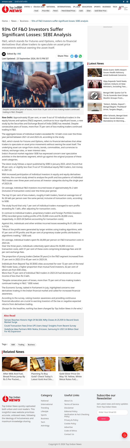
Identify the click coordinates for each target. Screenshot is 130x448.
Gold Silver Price (100, 11)
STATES (27, 7)
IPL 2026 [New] (76, 7)
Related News (13, 352)
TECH (115, 7)
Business (24, 21)
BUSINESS (107, 7)
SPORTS (97, 7)
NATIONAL (50, 7)
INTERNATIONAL (64, 7)
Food (36, 11)
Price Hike (45, 11)
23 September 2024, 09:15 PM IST (25, 59)
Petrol (55, 11)
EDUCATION (87, 7)
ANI (19, 54)
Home (5, 21)
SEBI (13, 345)
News (14, 21)
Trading (21, 345)
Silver (89, 11)
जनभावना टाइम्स (7, 2)
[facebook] (123, 1)
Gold (81, 11)
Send (103, 419)
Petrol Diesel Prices (68, 11)
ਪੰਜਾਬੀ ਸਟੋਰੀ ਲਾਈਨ (21, 2)
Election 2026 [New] (39, 7)
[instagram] (127, 1)
